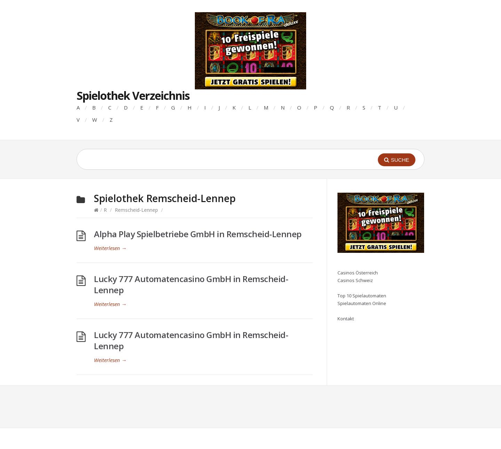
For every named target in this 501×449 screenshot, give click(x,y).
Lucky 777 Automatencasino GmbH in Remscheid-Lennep (191, 284)
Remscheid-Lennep (136, 210)
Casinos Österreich (357, 273)
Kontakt (345, 318)
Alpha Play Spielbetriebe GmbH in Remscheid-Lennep (198, 234)
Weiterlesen (110, 247)
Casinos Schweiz (355, 280)
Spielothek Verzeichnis (133, 95)
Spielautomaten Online (361, 303)
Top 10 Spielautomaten (361, 295)
